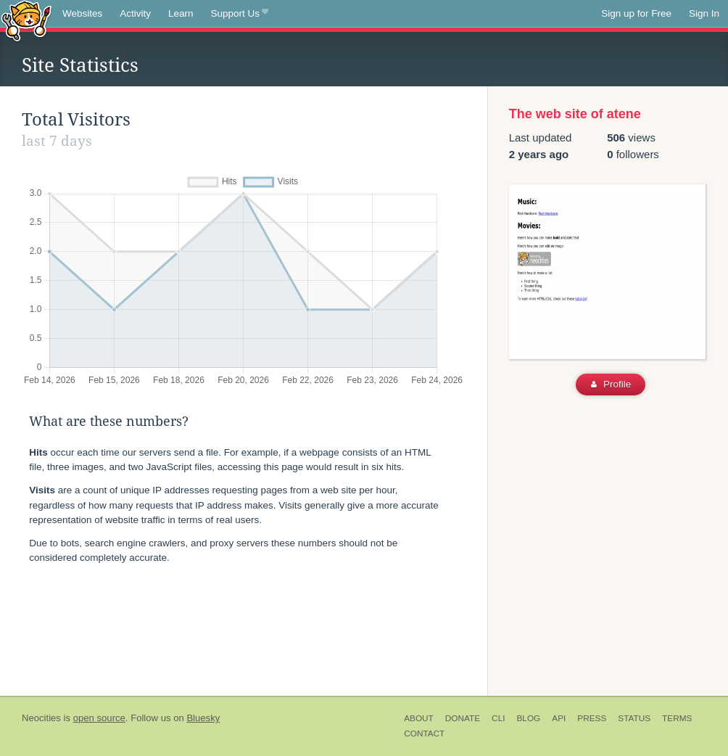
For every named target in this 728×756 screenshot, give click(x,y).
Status (634, 718)
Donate (462, 718)
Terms (677, 718)
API (559, 718)
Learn (181, 13)
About (419, 718)
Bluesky (203, 717)
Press (591, 718)
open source (99, 717)
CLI (498, 718)
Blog (528, 718)
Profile (611, 384)
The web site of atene (575, 114)
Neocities (41, 717)
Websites (82, 13)
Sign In (704, 13)
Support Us (239, 14)
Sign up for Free (636, 13)
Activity (135, 13)
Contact (424, 733)
